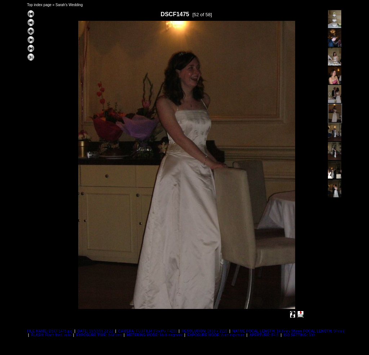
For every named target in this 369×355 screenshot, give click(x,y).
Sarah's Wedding (69, 5)
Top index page (39, 5)
